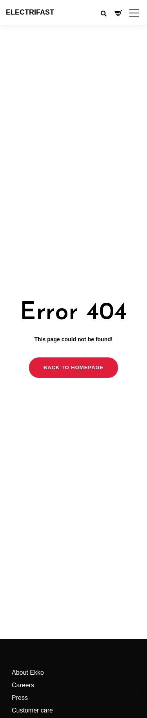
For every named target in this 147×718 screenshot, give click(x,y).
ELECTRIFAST (30, 12)
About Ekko (28, 672)
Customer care (32, 710)
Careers (23, 685)
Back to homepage (73, 367)
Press (20, 697)
